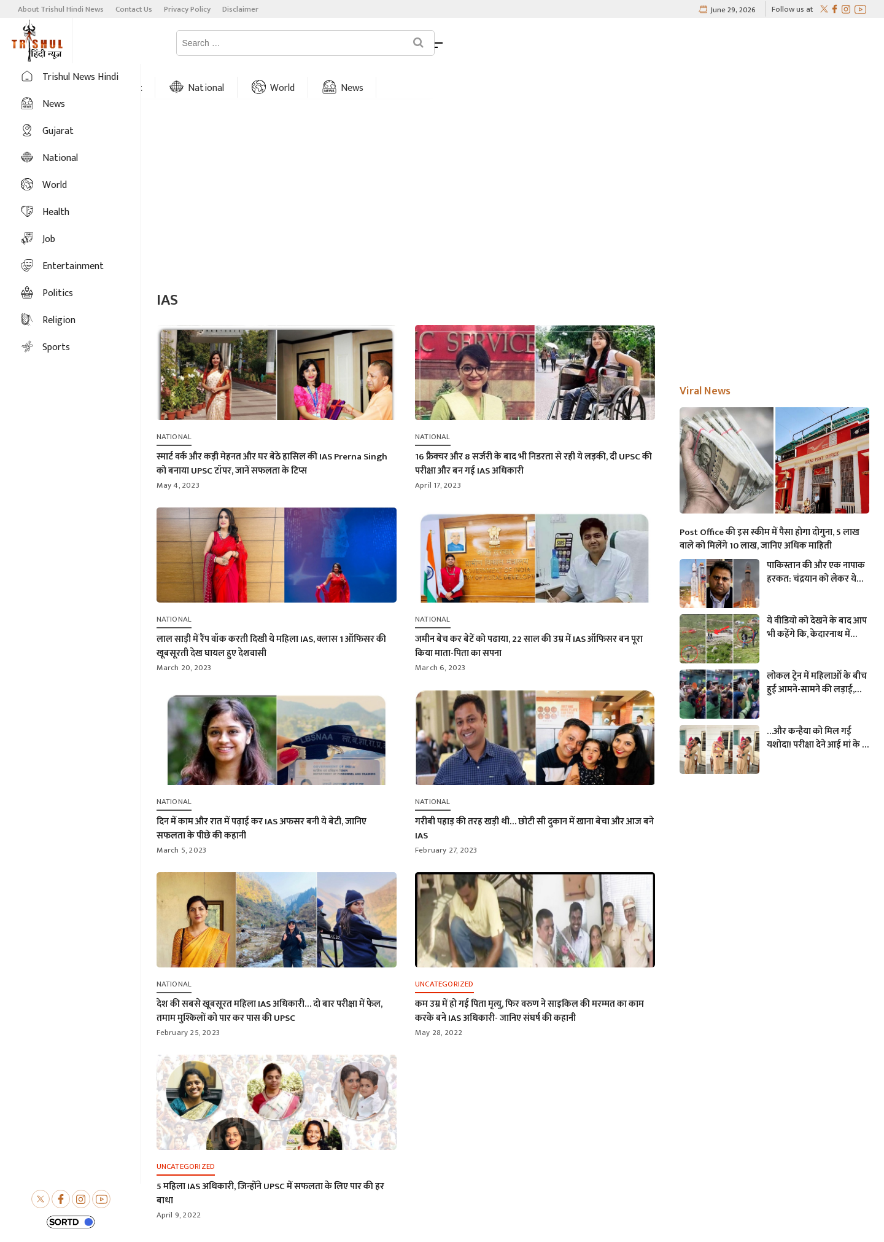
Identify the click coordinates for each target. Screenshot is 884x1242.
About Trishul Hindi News (61, 9)
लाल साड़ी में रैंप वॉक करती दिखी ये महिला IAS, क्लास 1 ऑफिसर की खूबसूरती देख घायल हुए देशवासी (271, 612)
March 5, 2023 (182, 816)
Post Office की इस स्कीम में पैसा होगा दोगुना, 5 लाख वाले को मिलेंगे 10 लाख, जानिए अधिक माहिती (769, 505)
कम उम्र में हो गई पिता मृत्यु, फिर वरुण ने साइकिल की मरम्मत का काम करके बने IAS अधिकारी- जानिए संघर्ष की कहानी (529, 977)
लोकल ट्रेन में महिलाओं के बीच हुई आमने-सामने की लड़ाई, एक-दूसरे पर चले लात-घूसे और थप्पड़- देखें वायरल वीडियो (817, 649)
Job (48, 239)
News (484, 42)
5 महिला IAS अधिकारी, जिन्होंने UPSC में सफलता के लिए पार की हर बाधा (270, 1160)
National (338, 42)
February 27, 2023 (446, 816)
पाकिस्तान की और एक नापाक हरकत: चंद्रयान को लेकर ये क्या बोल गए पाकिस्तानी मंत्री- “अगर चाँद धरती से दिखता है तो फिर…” (816, 538)
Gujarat (258, 42)
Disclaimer (240, 9)
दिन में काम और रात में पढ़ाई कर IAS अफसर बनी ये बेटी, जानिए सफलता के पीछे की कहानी (261, 795)
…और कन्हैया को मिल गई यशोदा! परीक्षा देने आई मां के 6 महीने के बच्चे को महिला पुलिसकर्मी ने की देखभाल (817, 704)
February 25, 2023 (188, 999)
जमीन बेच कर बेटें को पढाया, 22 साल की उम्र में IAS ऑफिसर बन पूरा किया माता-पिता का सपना (529, 612)
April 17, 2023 (438, 451)
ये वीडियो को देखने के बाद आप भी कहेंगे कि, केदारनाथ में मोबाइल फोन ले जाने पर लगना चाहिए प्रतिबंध (817, 593)
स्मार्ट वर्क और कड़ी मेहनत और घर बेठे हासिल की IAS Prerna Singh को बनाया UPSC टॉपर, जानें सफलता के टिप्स (272, 430)
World (414, 42)
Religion (59, 320)
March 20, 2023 (184, 634)
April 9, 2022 (179, 1181)
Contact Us (133, 9)
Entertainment (73, 266)
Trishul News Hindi (80, 77)
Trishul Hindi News (498, 1220)
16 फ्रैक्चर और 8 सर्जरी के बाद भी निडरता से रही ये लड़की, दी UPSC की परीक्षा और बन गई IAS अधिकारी (533, 430)
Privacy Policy (187, 9)
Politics (57, 293)
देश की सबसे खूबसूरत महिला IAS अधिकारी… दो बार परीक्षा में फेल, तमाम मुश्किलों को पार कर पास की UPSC (269, 977)
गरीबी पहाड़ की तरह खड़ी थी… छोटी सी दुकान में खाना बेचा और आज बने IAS (534, 795)
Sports (56, 347)
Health (55, 212)
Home (185, 42)
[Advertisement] (512, 162)
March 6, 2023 (440, 634)
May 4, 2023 (178, 451)
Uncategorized (444, 950)
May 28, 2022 (438, 999)
